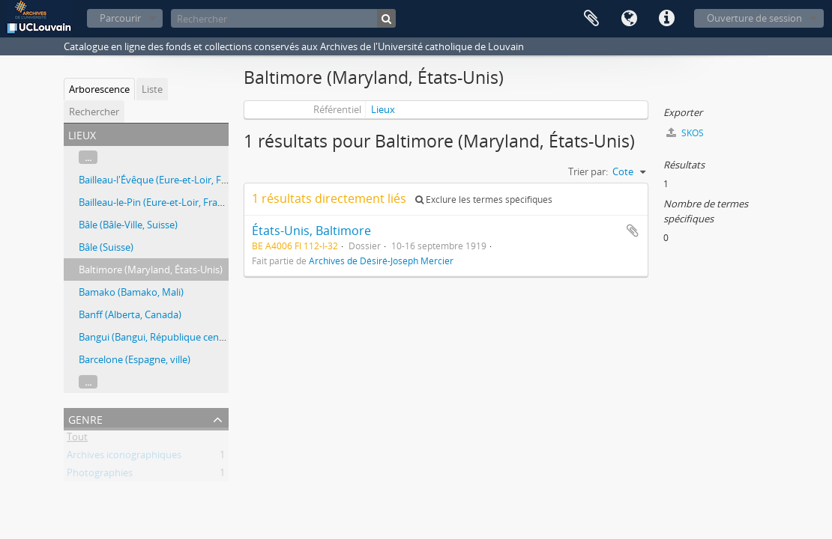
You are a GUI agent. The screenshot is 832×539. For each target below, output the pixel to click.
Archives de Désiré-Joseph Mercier (381, 261)
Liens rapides (666, 18)
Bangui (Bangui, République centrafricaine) (173, 337)
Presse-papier (591, 18)
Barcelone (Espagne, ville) (134, 359)
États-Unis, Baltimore (311, 230)
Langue (629, 18)
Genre (85, 418)
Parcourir (120, 18)
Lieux (383, 109)
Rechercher (94, 111)
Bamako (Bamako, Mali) (131, 292)
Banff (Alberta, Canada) (130, 314)
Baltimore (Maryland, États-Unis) (151, 269)
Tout (77, 439)
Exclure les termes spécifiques (483, 199)
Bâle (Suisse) (106, 247)
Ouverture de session (754, 18)
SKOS (685, 133)
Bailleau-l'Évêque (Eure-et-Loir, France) (164, 179)
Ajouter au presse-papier (632, 230)
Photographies (100, 475)
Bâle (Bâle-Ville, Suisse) (128, 224)
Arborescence (99, 89)
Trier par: (588, 171)
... (88, 157)
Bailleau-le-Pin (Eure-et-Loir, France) (157, 202)
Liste (152, 89)
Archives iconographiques (124, 457)
